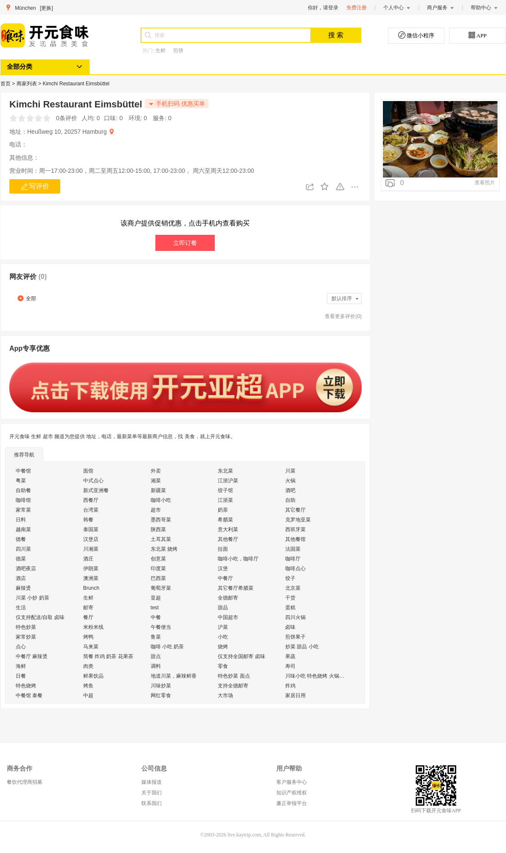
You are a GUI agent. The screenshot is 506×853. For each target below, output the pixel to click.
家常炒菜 (26, 637)
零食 (223, 666)
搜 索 (335, 35)
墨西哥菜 (161, 520)
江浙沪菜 (228, 481)
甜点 (156, 656)
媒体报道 (151, 782)
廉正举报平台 (291, 803)
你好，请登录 (323, 8)
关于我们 (151, 793)
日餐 (21, 676)
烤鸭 (88, 637)
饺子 (290, 578)
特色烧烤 (26, 686)
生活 (21, 608)
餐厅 (88, 617)
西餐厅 (90, 500)
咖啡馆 (23, 500)
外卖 (156, 471)
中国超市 (228, 617)
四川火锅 (295, 617)
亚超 (156, 598)
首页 (6, 84)
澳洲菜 (90, 578)
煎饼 (178, 50)
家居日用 (295, 695)
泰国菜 (90, 529)
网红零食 (161, 695)
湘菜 (156, 481)
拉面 (223, 549)
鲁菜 (156, 637)
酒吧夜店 (26, 568)
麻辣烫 (23, 588)
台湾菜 (90, 510)
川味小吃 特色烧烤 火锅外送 (317, 676)
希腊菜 (225, 520)
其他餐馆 (295, 539)
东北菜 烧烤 (164, 549)
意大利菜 (228, 529)
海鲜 (21, 666)
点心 (21, 647)
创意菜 (158, 559)
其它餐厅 (295, 510)
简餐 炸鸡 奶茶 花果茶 (108, 656)
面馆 (88, 471)
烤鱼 (88, 686)
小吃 (223, 637)
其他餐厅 (228, 539)
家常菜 (23, 510)
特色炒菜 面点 (234, 676)
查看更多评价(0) (343, 316)
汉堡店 (90, 539)
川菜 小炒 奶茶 (32, 598)
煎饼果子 (295, 637)
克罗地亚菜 (298, 520)
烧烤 (223, 647)
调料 (156, 666)
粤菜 (21, 481)
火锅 (290, 481)
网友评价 (28, 276)
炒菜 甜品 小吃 (302, 647)
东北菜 (225, 471)
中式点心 (93, 481)
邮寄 (88, 608)
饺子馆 (225, 490)
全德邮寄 (228, 598)
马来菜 (90, 647)
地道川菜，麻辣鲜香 (174, 676)
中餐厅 (225, 578)
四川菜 (23, 549)
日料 (21, 520)
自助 (290, 500)
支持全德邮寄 (233, 686)
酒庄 (88, 559)
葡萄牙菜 (161, 588)
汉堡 (223, 568)
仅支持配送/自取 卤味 (40, 617)
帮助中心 (484, 8)
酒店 (21, 578)
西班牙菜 (295, 529)
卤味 (290, 627)
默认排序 (346, 298)
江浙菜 (225, 500)
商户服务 (440, 8)
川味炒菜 (161, 686)
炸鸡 (290, 686)
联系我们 (151, 803)
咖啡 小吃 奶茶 (167, 647)
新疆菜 (158, 490)
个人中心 (396, 8)
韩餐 (88, 520)
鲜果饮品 (93, 676)
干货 (290, 598)
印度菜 (158, 568)
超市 (156, 510)
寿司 (290, 666)
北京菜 (293, 588)
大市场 (225, 695)
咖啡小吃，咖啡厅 (238, 559)
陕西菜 (158, 529)
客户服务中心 (291, 782)
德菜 (21, 559)
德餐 (21, 539)
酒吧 (290, 490)
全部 (26, 298)
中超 (88, 695)
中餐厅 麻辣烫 (32, 656)
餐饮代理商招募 (24, 782)
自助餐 (23, 490)
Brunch (91, 588)
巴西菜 (158, 578)
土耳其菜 (161, 539)
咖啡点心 (295, 568)
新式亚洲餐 (96, 490)
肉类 (88, 666)
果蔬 (290, 656)
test (155, 608)
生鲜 (160, 50)
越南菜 (23, 529)
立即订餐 (185, 242)
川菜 (290, 471)
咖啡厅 (293, 559)
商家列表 (27, 84)
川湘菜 (90, 549)
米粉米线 (93, 627)
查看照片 (485, 183)
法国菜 (293, 549)
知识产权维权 (291, 793)
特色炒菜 (26, 627)
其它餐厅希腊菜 (235, 588)
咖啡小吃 (161, 500)
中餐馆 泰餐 (29, 695)
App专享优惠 (29, 348)
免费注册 (356, 8)
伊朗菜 (90, 568)
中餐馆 (23, 471)
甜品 (223, 608)
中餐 (156, 617)
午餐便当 (161, 627)
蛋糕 (290, 608)
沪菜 (223, 627)
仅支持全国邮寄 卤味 (241, 656)
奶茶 (223, 510)
